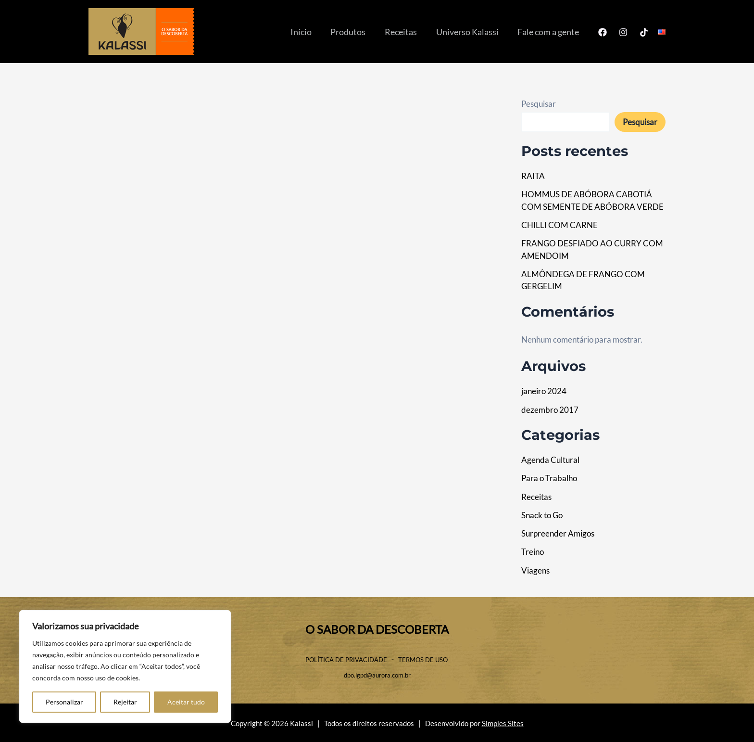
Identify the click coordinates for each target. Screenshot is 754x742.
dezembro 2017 (549, 410)
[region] (125, 666)
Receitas (405, 31)
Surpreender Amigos (557, 533)
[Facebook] (602, 32)
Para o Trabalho (549, 478)
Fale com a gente (549, 31)
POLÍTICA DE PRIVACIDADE (346, 660)
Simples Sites (503, 723)
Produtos (354, 31)
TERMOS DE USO (423, 660)
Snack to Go (542, 515)
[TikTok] (644, 32)
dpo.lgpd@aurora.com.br (377, 675)
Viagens (535, 570)
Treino (532, 552)
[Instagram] (623, 32)
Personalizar (64, 702)
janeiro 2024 (543, 391)
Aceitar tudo (186, 702)
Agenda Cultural (550, 460)
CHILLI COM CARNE (559, 225)
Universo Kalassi (470, 31)
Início (308, 31)
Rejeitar (125, 702)
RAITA (533, 176)
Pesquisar (538, 104)
